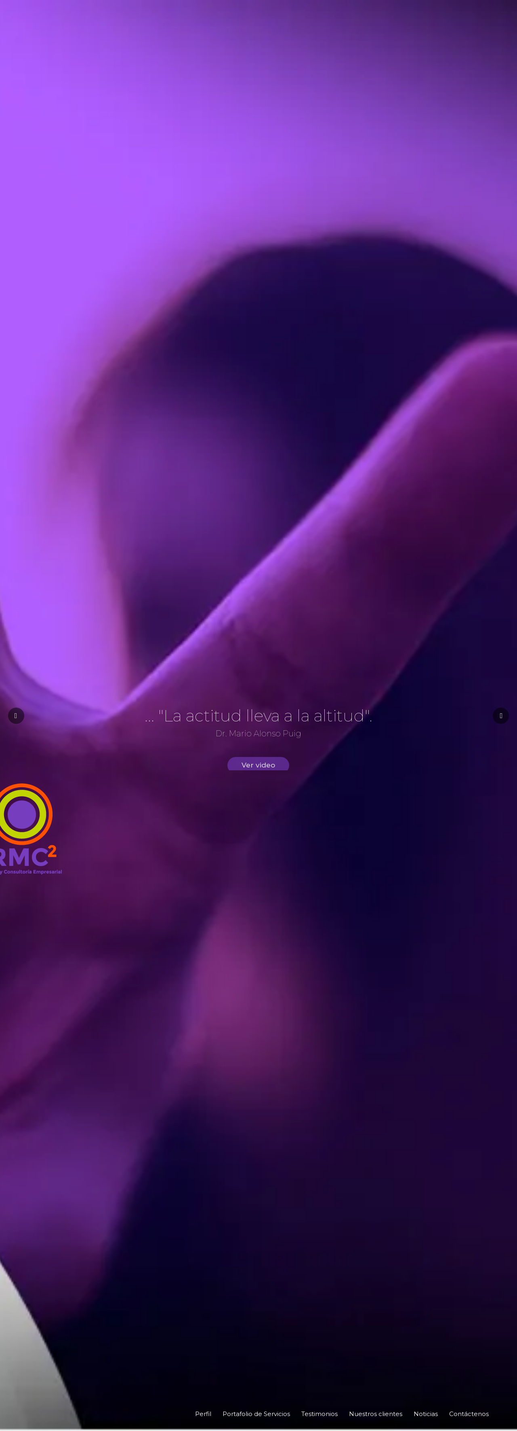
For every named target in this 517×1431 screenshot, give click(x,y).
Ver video (258, 775)
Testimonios (319, 1414)
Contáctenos (469, 1414)
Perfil (203, 1414)
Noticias (426, 1414)
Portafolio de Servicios (256, 1414)
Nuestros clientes (375, 1414)
